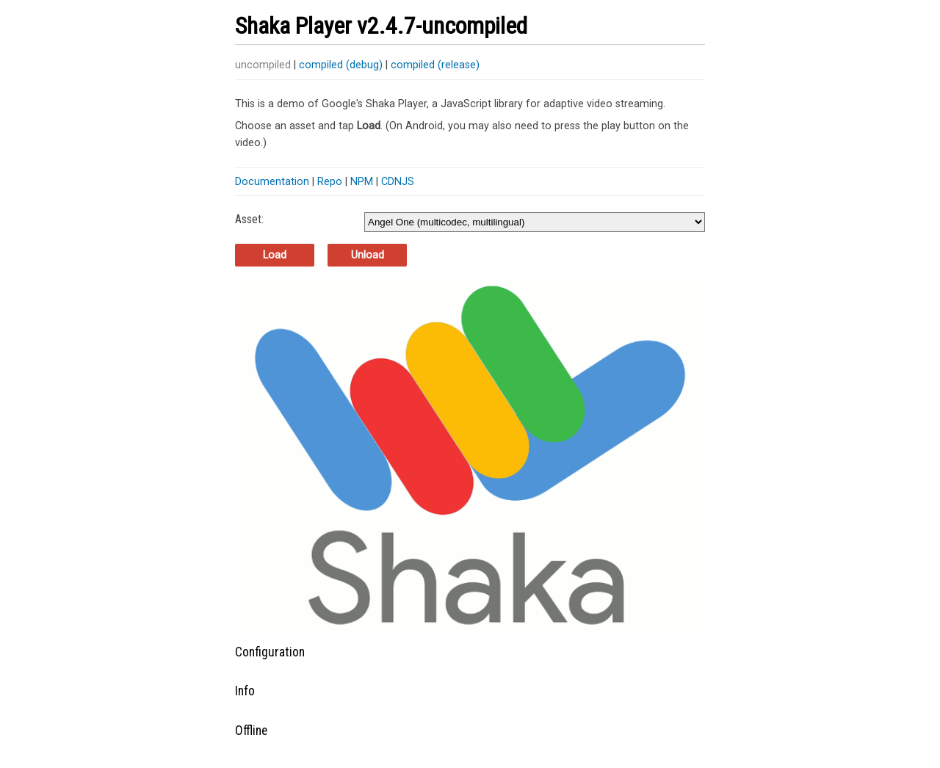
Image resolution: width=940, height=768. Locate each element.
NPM (361, 181)
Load (274, 255)
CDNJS (397, 181)
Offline (251, 730)
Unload (367, 255)
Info (245, 691)
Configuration (270, 652)
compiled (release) (435, 65)
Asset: (249, 219)
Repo (329, 181)
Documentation (272, 181)
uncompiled (263, 65)
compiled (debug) (341, 65)
